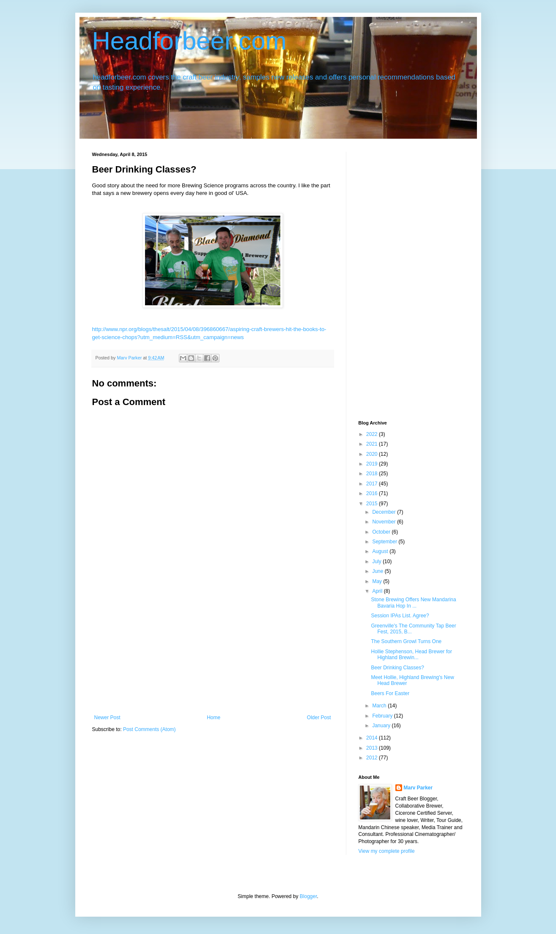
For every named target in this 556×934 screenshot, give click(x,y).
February (383, 716)
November (384, 522)
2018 (372, 474)
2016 (372, 493)
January (382, 726)
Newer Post (107, 717)
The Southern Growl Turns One (406, 641)
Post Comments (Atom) (149, 729)
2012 (372, 758)
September (385, 542)
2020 (372, 454)
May (377, 581)
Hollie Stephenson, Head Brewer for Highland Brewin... (411, 654)
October (382, 532)
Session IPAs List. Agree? (400, 616)
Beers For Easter (390, 693)
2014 (372, 738)
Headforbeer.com (189, 41)
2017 (372, 484)
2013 (372, 748)
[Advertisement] (212, 651)
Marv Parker (418, 788)
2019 (372, 464)
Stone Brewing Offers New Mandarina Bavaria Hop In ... (413, 602)
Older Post (319, 717)
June (378, 571)
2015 (372, 504)
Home (213, 717)
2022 (372, 434)
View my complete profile (387, 851)
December (384, 512)
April (377, 591)
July (377, 561)
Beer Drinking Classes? (397, 668)
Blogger (308, 896)
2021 (372, 444)
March (380, 706)
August (380, 551)
